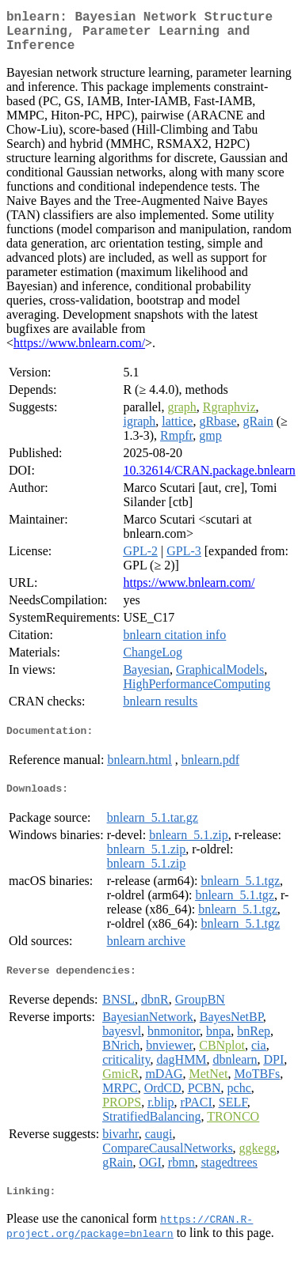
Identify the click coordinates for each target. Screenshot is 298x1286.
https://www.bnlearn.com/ (79, 352)
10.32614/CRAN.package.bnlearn (209, 479)
